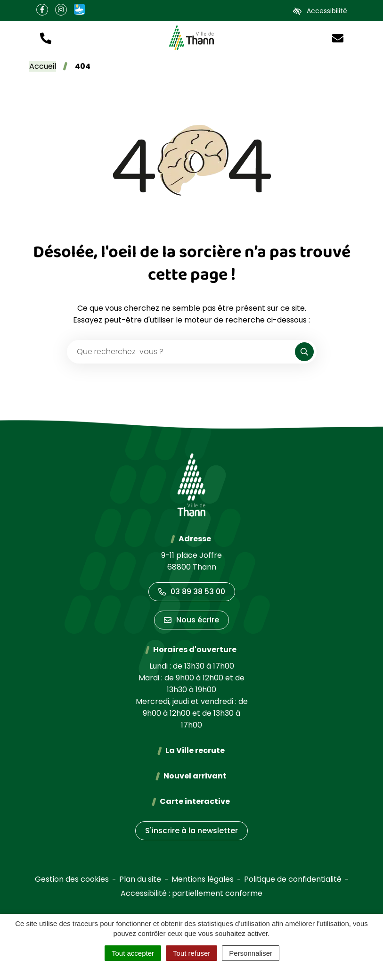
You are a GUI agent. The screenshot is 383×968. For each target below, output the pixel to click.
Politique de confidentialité (293, 879)
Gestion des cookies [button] (72, 879)
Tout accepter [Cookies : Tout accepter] (133, 953)
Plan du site (140, 879)
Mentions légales (202, 879)
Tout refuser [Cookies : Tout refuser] (191, 953)
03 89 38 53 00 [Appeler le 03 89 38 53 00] (191, 591)
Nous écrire (191, 619)
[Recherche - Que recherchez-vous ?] (181, 351)
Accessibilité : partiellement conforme (191, 893)
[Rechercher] (304, 351)
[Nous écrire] (337, 37)
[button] (45, 37)
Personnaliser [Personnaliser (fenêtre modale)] (250, 953)
